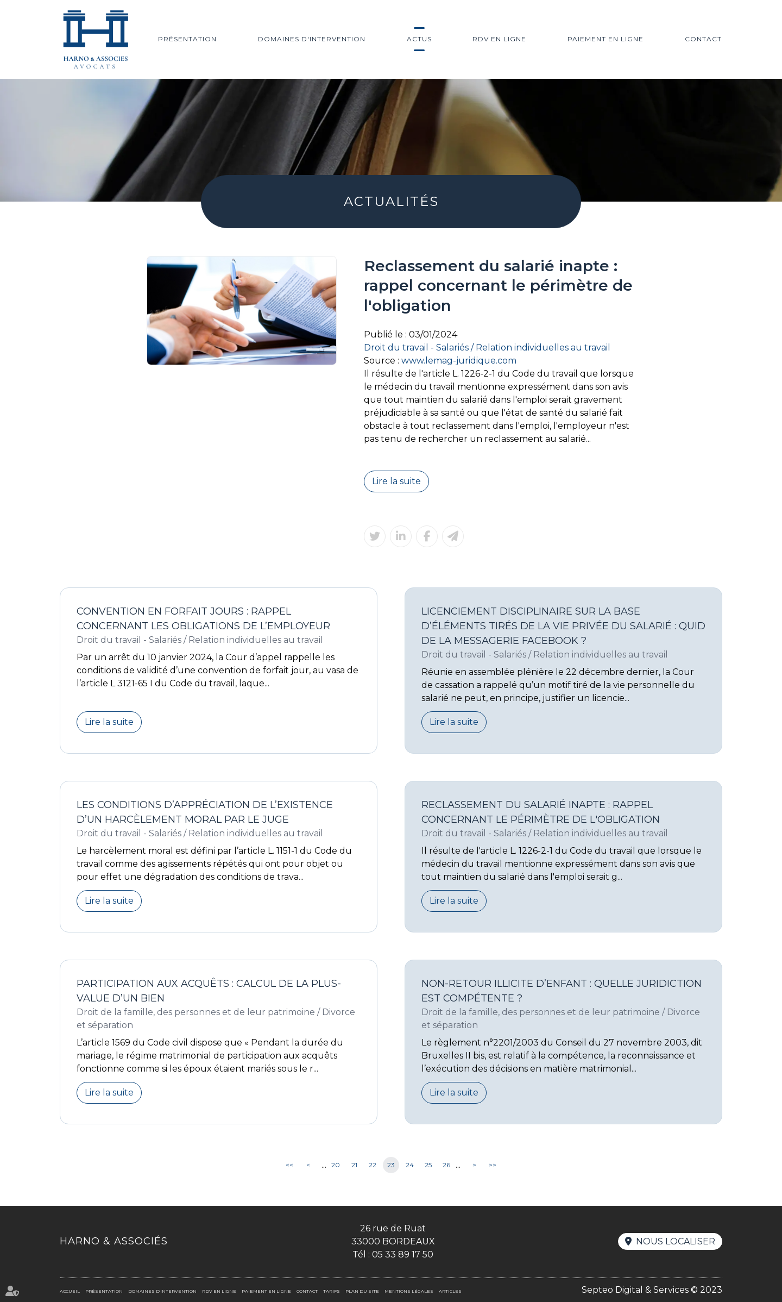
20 (335, 1165)
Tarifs (331, 1291)
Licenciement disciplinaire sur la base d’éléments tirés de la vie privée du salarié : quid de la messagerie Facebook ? (563, 626)
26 (446, 1165)
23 (391, 1165)
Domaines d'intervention (311, 39)
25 (428, 1165)
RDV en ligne (499, 39)
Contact (703, 39)
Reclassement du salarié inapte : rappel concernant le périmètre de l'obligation (540, 812)
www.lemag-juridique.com (458, 360)
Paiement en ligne (605, 39)
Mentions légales (408, 1291)
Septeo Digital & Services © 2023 (652, 1290)
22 (372, 1165)
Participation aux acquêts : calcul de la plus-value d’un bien (209, 991)
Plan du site (362, 1291)
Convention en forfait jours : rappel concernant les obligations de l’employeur (203, 618)
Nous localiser (675, 1241)
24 (410, 1165)
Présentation (187, 39)
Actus (419, 39)
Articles (450, 1291)
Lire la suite (396, 481)
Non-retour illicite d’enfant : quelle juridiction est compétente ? (561, 991)
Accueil (70, 1291)
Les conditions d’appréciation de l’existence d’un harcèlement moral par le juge (205, 812)
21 (354, 1165)
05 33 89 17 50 (402, 1254)
